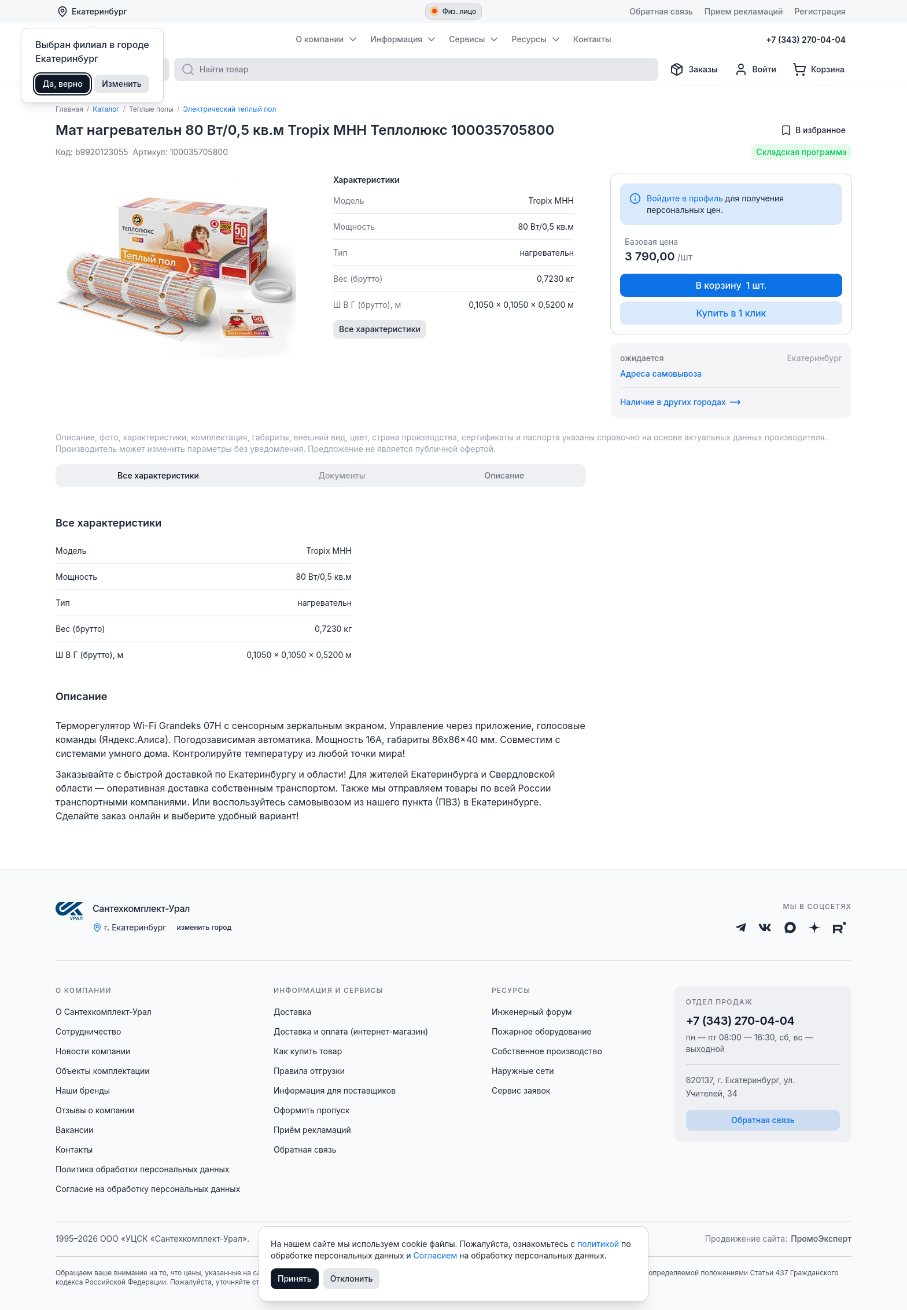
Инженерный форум (532, 1012)
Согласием (437, 1255)
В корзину (731, 285)
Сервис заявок (521, 1090)
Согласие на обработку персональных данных (148, 1189)
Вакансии (74, 1130)
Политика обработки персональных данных (142, 1169)
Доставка (293, 1012)
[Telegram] (741, 927)
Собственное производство (547, 1051)
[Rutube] (839, 927)
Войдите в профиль (685, 198)
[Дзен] (814, 927)
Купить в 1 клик (731, 313)
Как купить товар (308, 1051)
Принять (295, 1278)
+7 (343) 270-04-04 (740, 1021)
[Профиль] (755, 69)
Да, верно (63, 84)
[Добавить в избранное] (813, 130)
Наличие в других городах (680, 402)
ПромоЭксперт (821, 1238)
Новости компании (93, 1051)
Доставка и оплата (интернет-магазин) (351, 1031)
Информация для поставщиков (335, 1090)
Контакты (74, 1149)
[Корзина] (818, 69)
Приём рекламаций (312, 1130)
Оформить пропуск (311, 1110)
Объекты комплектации (102, 1071)
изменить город (203, 927)
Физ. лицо (454, 11)
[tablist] (321, 475)
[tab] (158, 475)
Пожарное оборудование (542, 1031)
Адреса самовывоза (661, 373)
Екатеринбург (92, 11)
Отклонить (351, 1278)
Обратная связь (305, 1149)
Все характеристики (380, 329)
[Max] (790, 927)
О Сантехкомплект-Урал (104, 1012)
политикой (599, 1244)
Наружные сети (523, 1071)
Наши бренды (83, 1090)
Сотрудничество (88, 1031)
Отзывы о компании (95, 1110)
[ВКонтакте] (765, 927)
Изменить (122, 84)
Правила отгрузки (309, 1071)
